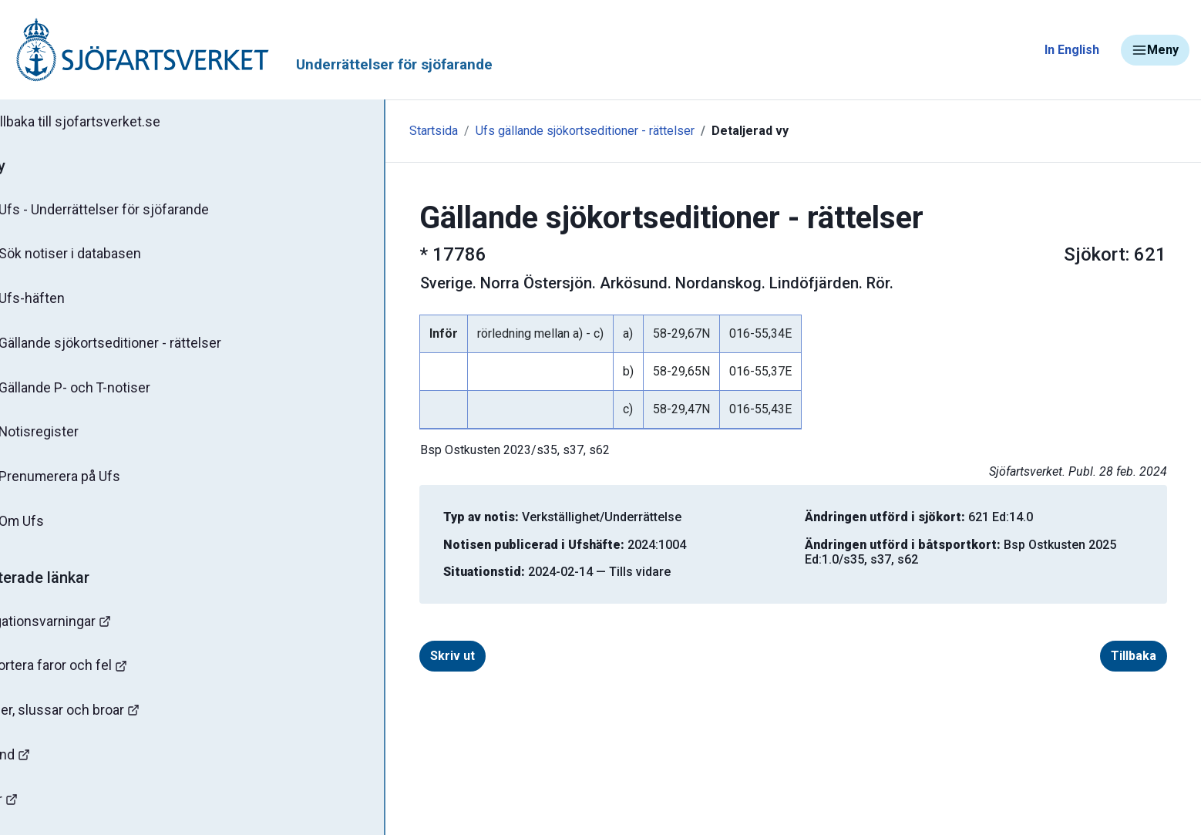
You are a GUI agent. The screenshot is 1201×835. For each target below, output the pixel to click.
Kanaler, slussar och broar (98, 721)
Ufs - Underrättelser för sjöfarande (133, 211)
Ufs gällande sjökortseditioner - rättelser (488, 130)
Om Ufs (50, 529)
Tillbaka (1085, 655)
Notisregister (68, 438)
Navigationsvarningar (84, 630)
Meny (1155, 50)
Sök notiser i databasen (99, 256)
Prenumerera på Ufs (89, 484)
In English (1072, 49)
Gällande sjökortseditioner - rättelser (139, 347)
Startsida (337, 130)
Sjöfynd (44, 767)
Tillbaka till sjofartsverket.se (109, 122)
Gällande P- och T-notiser (104, 393)
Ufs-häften (60, 302)
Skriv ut (404, 655)
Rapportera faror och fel (92, 676)
